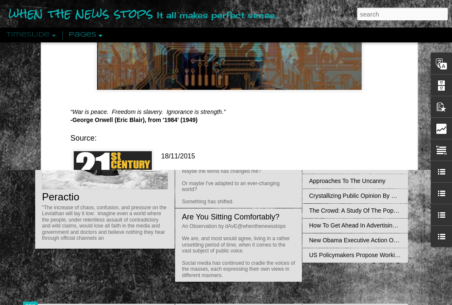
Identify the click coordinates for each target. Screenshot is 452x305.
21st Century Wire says (192, 48)
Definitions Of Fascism (338, 166)
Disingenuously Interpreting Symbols (357, 136)
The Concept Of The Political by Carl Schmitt (368, 151)
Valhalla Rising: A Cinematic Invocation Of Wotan (373, 92)
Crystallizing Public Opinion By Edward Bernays (372, 195)
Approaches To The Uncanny (347, 180)
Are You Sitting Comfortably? (230, 217)
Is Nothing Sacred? (214, 107)
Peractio (60, 196)
